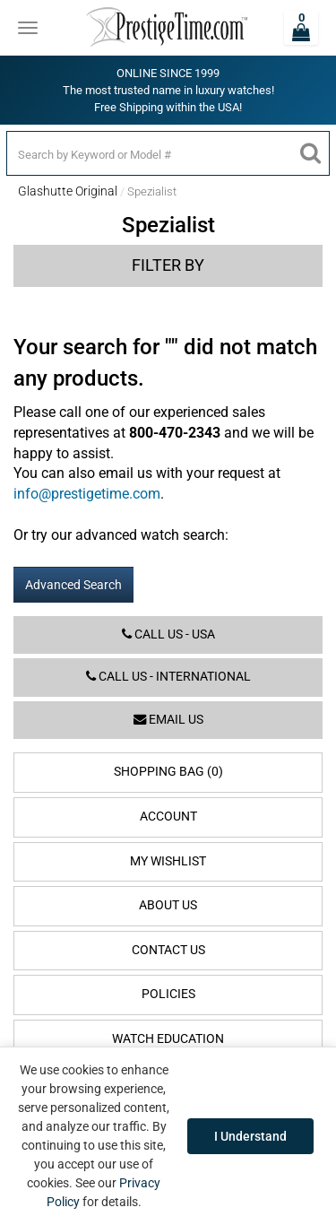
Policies (168, 994)
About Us (168, 905)
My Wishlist (168, 861)
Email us (168, 719)
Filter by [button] (168, 265)
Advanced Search (73, 585)
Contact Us (168, 950)
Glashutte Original (67, 191)
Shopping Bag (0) (168, 771)
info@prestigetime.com (86, 493)
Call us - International (168, 676)
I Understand (250, 1136)
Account (168, 816)
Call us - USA (168, 634)
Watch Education (168, 1039)
